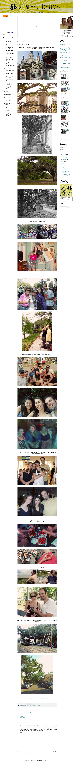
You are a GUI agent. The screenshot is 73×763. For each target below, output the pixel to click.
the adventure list (41, 12)
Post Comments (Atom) (26, 753)
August (64, 161)
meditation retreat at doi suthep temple (68, 118)
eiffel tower (62, 52)
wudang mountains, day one (68, 88)
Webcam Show (23, 716)
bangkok (66, 45)
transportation (67, 64)
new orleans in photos (66, 174)
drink (21, 705)
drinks (66, 50)
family (23, 705)
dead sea (68, 49)
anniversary (62, 45)
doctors (61, 50)
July (63, 162)
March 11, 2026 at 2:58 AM (29, 722)
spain (65, 62)
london (69, 56)
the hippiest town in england (67, 76)
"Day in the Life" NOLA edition (43, 698)
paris (61, 60)
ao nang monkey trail (67, 130)
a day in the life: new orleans (66, 176)
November (64, 156)
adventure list (65, 44)
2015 (62, 149)
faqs (34, 12)
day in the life (63, 49)
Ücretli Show (22, 717)
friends (28, 705)
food (26, 705)
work (66, 67)
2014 (62, 151)
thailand (64, 63)
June (63, 164)
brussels (61, 48)
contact (48, 12)
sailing (69, 60)
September (65, 159)
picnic (65, 60)
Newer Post (19, 751)
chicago (66, 48)
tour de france (62, 64)
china (69, 48)
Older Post (55, 751)
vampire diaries (37, 705)
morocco (61, 57)
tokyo (69, 63)
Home (37, 751)
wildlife (63, 67)
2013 (62, 152)
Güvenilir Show (23, 715)
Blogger (46, 760)
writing (68, 67)
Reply (21, 719)
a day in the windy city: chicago (65, 172)
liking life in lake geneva (65, 167)
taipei (61, 63)
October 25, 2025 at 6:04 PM (30, 712)
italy (67, 55)
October (64, 157)
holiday (61, 55)
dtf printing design (32, 726)
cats (64, 48)
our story (29, 12)
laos (65, 56)
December (64, 154)
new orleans (32, 705)
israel (64, 55)
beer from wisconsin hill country (65, 169)
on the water (67, 59)
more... (4, 34)
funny (69, 53)
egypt (69, 50)
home (24, 12)
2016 (62, 147)
